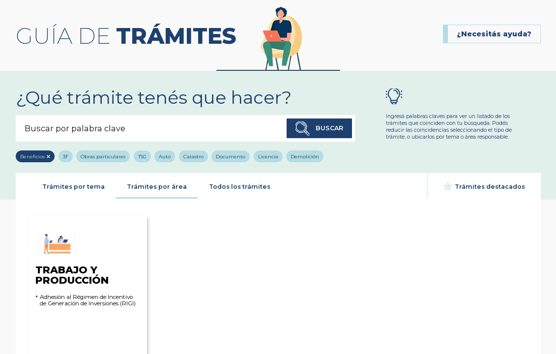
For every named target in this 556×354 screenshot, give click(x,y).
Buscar (319, 128)
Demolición (305, 156)
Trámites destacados (484, 186)
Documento (230, 156)
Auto (165, 156)
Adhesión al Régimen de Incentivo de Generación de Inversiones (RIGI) (88, 300)
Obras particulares (103, 156)
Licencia (268, 156)
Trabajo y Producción (72, 256)
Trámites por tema (73, 186)
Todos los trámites (239, 186)
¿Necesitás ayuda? (494, 34)
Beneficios (32, 156)
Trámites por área (157, 186)
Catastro (193, 156)
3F (65, 156)
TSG (142, 156)
